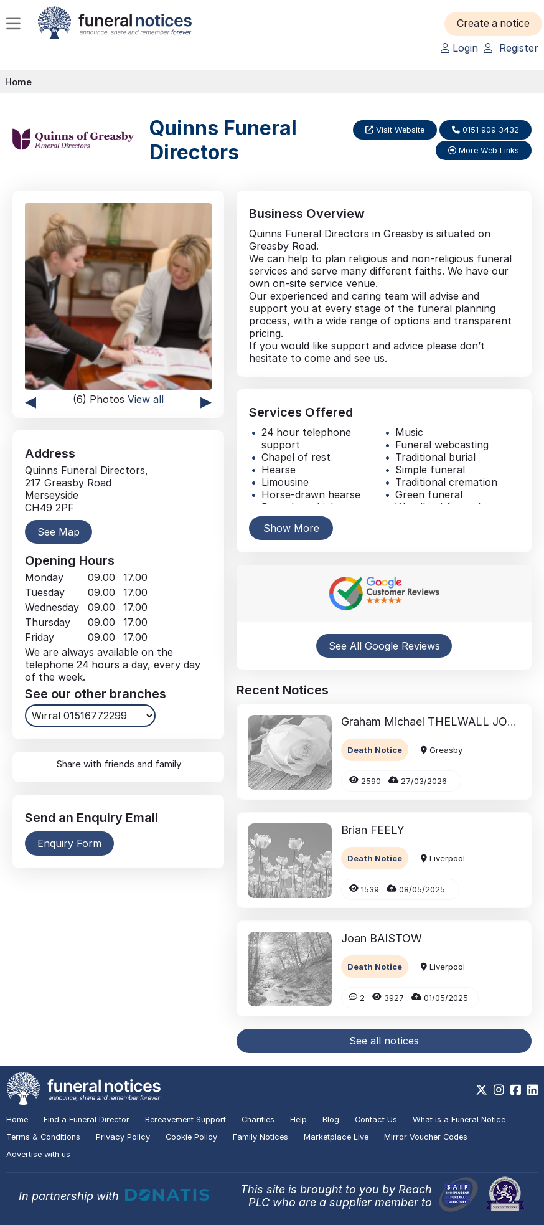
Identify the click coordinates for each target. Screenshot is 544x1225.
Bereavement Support (185, 1119)
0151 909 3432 (485, 130)
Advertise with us (38, 1154)
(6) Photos (118, 399)
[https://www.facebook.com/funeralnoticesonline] (515, 1089)
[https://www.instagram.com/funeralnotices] (499, 1089)
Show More (291, 528)
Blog (330, 1119)
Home (18, 82)
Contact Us (376, 1119)
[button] (493, 23)
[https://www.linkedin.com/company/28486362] (532, 1089)
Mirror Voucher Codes (425, 1137)
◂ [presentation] (30, 400)
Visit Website (394, 130)
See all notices (384, 1040)
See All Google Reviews (384, 646)
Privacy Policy (123, 1137)
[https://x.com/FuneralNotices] (481, 1089)
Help (298, 1119)
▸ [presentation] (206, 400)
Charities (258, 1119)
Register (511, 48)
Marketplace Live (336, 1137)
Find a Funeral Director (86, 1119)
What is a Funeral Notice (459, 1119)
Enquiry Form (69, 843)
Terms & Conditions (43, 1137)
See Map (58, 532)
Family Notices (260, 1137)
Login (459, 48)
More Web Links (483, 150)
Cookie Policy (191, 1137)
